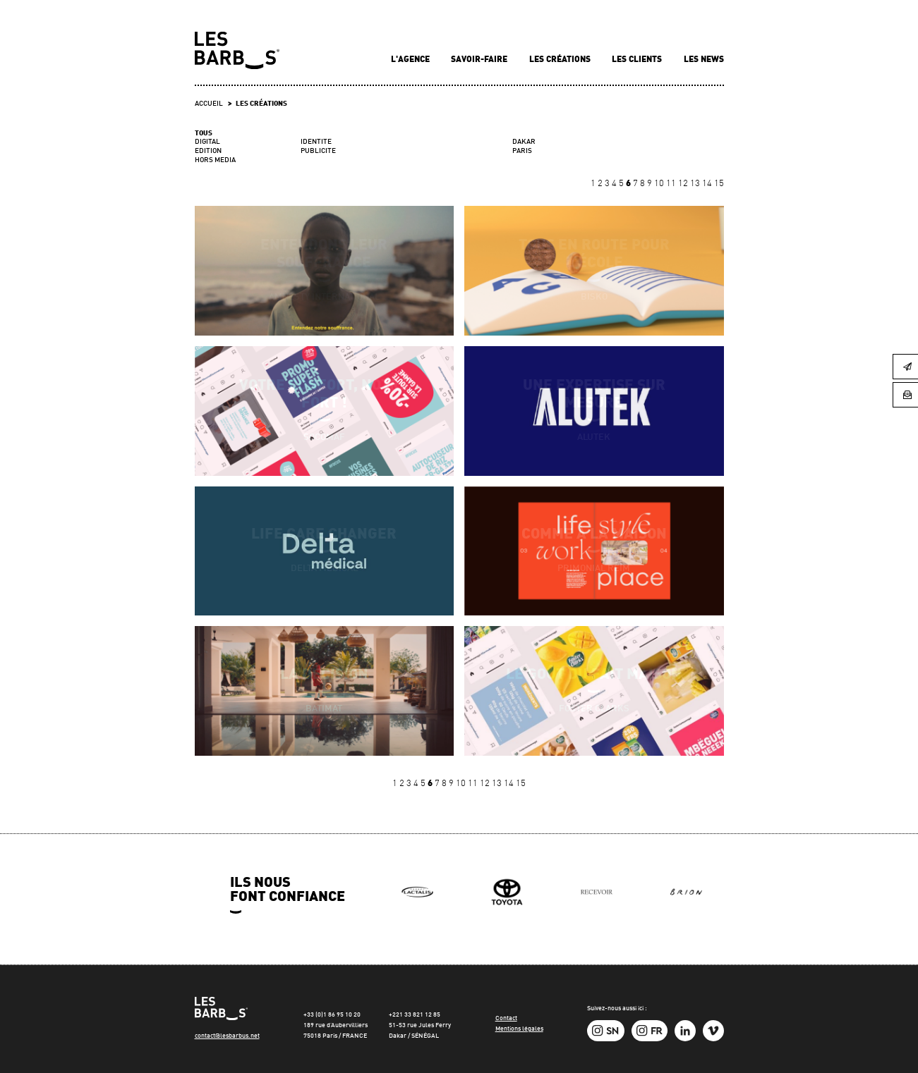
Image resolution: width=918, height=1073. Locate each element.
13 (696, 183)
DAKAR (524, 141)
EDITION (208, 151)
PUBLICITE (318, 151)
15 (719, 183)
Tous (203, 133)
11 (672, 183)
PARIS (522, 150)
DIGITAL (207, 142)
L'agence (411, 60)
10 (660, 183)
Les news (704, 60)
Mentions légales (519, 1029)
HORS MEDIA (215, 160)
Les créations (561, 60)
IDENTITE (316, 142)
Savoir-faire (480, 60)
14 (708, 183)
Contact (506, 1018)
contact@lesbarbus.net (227, 1036)
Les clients (638, 60)
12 (684, 183)
